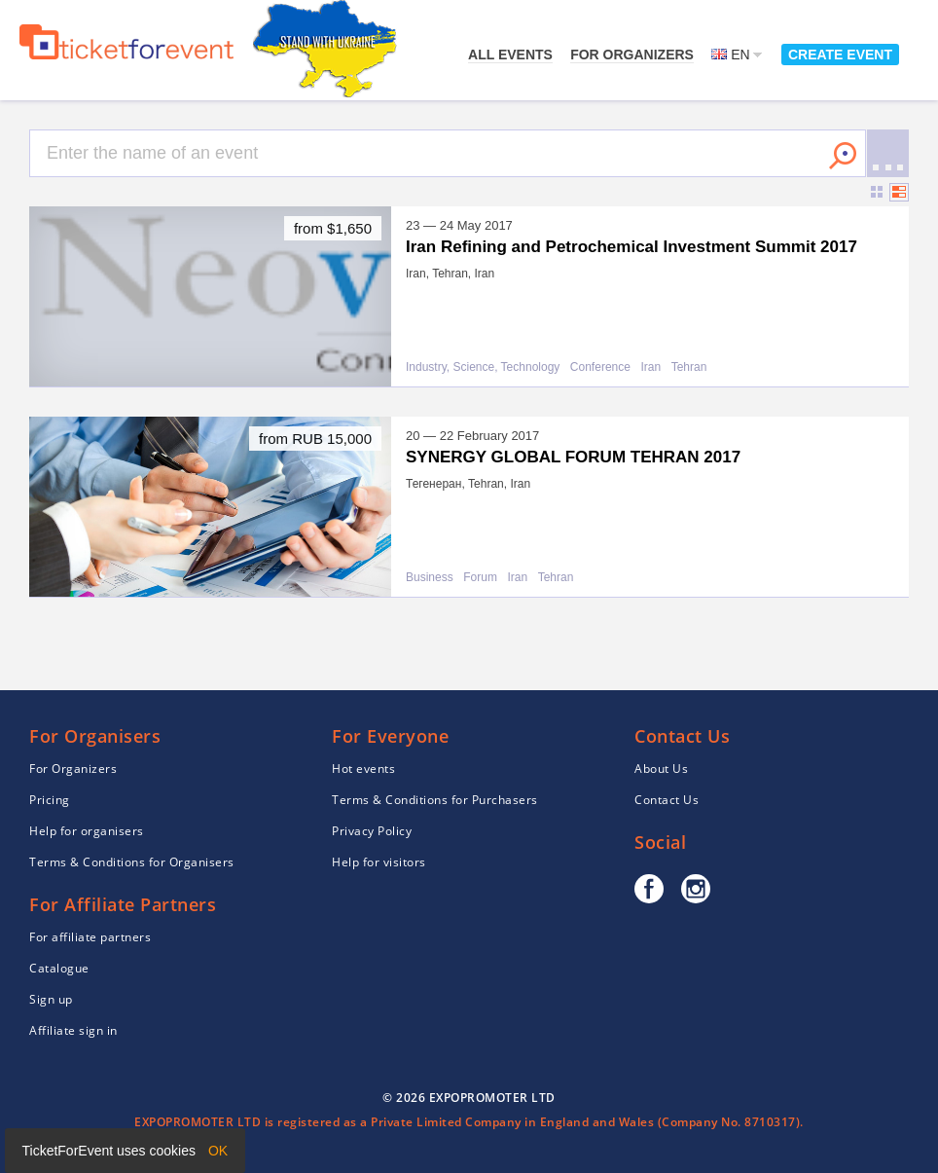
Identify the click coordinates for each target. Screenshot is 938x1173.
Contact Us (666, 799)
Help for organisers (86, 831)
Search (842, 155)
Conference (600, 367)
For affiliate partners (90, 937)
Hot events (363, 768)
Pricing (49, 799)
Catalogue (59, 968)
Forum (480, 577)
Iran (650, 367)
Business (429, 577)
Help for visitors (379, 862)
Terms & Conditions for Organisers (131, 862)
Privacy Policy (372, 831)
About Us (661, 768)
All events (510, 54)
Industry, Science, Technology (482, 367)
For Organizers (632, 54)
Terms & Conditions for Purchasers (435, 799)
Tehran (689, 367)
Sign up (51, 999)
